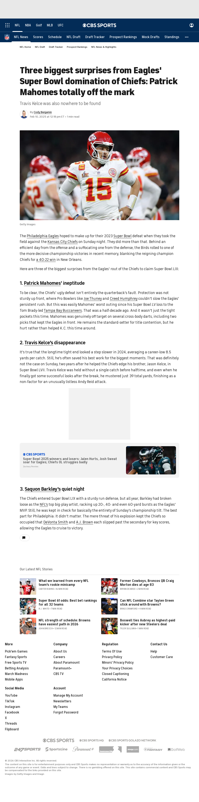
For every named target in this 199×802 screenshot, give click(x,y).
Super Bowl (122, 236)
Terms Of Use (112, 651)
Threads (11, 723)
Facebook (12, 712)
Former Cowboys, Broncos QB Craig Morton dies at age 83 (147, 583)
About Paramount (66, 663)
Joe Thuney (93, 298)
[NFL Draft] (73, 37)
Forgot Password (65, 712)
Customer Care (161, 657)
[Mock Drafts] (150, 37)
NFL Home (25, 47)
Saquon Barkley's (43, 489)
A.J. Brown (84, 522)
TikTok (9, 701)
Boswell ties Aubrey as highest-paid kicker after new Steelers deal (147, 622)
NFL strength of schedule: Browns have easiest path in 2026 (64, 622)
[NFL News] (21, 37)
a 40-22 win (46, 259)
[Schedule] (55, 37)
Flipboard (12, 729)
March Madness (16, 674)
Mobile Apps (14, 679)
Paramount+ (62, 668)
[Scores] (38, 37)
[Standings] (172, 37)
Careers (59, 657)
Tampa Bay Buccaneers (63, 310)
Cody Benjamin (43, 112)
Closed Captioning (115, 674)
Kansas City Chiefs (62, 241)
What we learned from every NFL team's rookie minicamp (64, 583)
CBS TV (58, 674)
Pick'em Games (16, 651)
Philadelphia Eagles (43, 236)
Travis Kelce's (38, 343)
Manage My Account (68, 695)
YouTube (11, 695)
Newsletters (62, 701)
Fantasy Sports (16, 657)
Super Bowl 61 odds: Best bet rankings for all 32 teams (68, 603)
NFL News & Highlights (103, 47)
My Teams (60, 707)
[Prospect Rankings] (123, 37)
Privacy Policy (112, 657)
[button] (187, 37)
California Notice (114, 679)
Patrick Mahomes (42, 283)
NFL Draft (40, 47)
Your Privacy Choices (117, 668)
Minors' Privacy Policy (118, 663)
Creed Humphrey (124, 298)
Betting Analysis (17, 668)
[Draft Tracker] (95, 37)
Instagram (12, 707)
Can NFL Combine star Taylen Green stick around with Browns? (147, 603)
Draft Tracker (56, 47)
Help (153, 651)
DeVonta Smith (55, 522)
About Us (60, 651)
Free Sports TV (16, 663)
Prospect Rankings (77, 47)
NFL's (44, 504)
